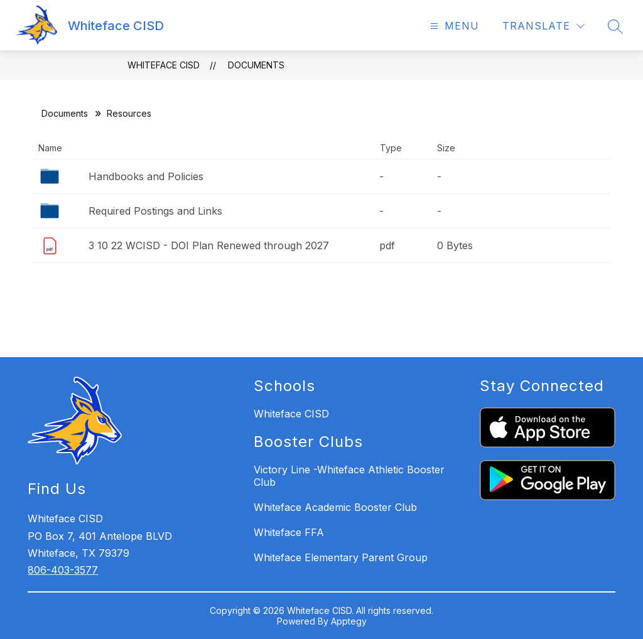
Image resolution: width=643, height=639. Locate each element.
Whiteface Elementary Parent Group (341, 557)
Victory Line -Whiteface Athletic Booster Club (349, 475)
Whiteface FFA (289, 532)
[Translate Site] (543, 26)
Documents (256, 65)
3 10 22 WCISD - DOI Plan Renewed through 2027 (209, 245)
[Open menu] (453, 26)
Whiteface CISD (163, 65)
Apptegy (349, 621)
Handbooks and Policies (146, 176)
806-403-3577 (63, 570)
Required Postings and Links (155, 211)
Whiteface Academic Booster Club (335, 507)
